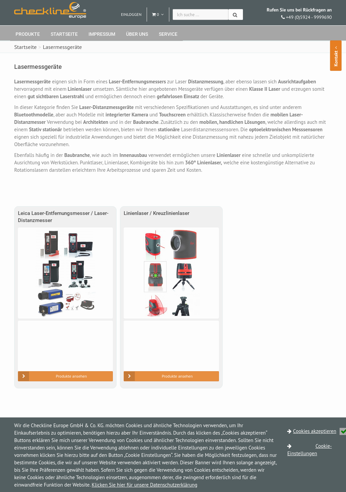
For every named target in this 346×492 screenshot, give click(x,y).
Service (168, 34)
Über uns (137, 34)
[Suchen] (235, 14)
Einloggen (131, 14)
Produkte (28, 34)
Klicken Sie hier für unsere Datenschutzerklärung (144, 485)
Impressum (102, 34)
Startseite (64, 34)
